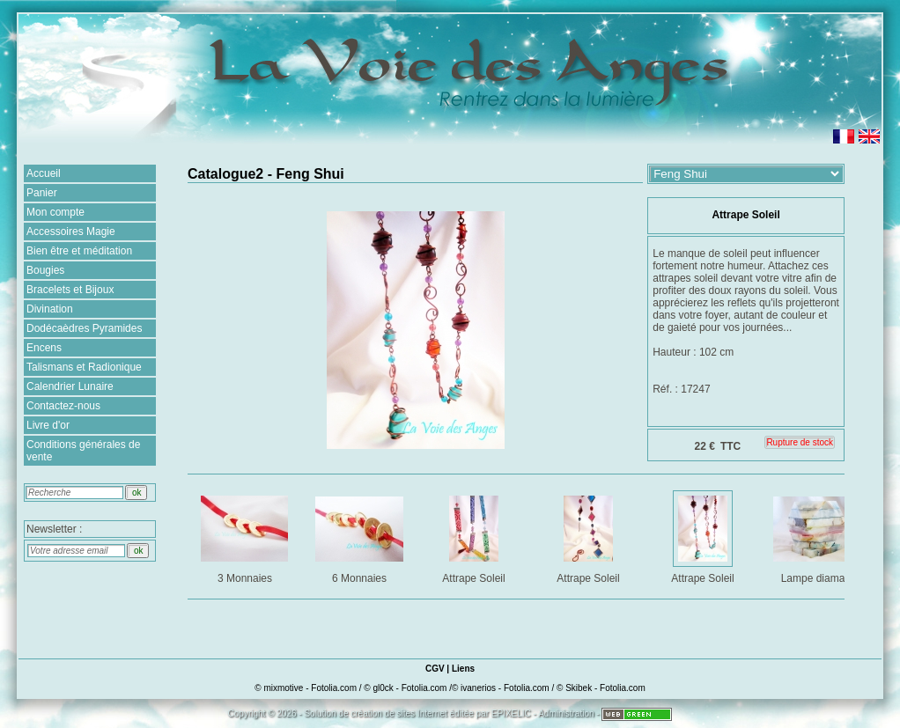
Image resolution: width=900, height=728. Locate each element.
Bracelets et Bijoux (70, 289)
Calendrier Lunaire (70, 386)
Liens (463, 668)
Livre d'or (48, 425)
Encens (44, 348)
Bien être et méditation (79, 251)
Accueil (43, 173)
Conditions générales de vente (83, 450)
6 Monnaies (360, 537)
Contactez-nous (63, 406)
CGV (435, 668)
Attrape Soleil (475, 537)
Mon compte (55, 212)
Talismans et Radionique (84, 367)
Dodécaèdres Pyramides (84, 328)
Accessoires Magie (70, 231)
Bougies (45, 270)
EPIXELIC (511, 713)
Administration (566, 713)
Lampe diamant (818, 537)
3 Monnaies (246, 537)
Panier (41, 193)
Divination (49, 309)
